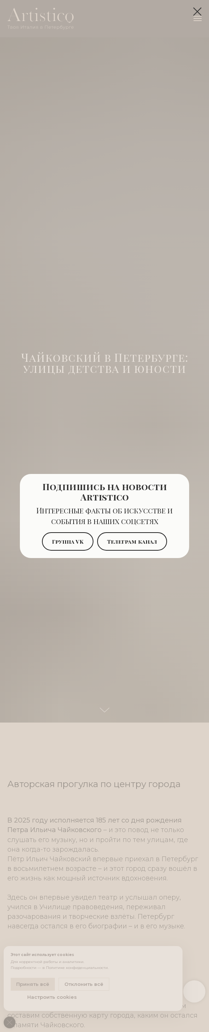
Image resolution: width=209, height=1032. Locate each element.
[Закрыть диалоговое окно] (197, 12)
